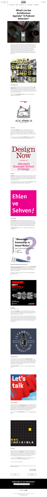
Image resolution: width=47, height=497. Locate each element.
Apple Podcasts (14, 182)
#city (16, 466)
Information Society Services (21, 494)
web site (31, 227)
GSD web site (28, 182)
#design (12, 466)
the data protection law (23, 485)
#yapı (18, 466)
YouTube (16, 95)
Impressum (27, 494)
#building (14, 466)
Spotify (31, 94)
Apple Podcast (13, 273)
